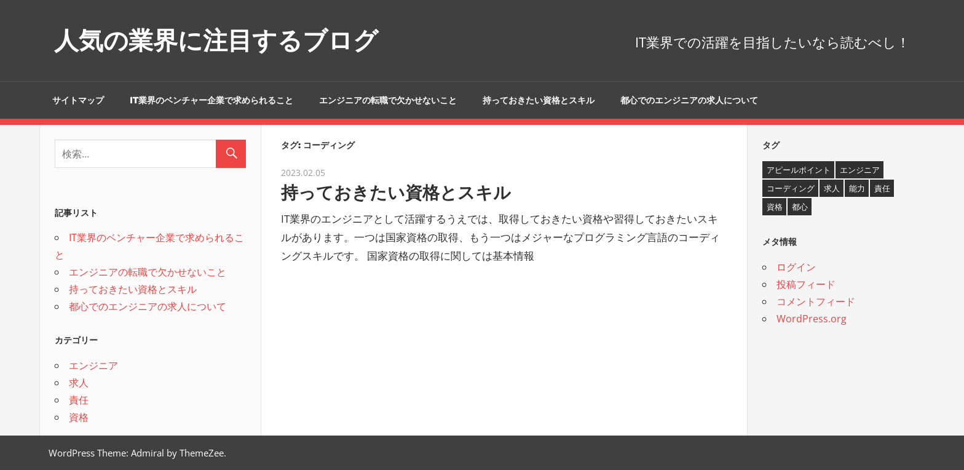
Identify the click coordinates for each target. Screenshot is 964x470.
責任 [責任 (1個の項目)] (882, 188)
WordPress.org (811, 318)
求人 (79, 382)
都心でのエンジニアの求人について (689, 100)
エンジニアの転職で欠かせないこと (388, 100)
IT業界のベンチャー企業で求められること (211, 100)
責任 (79, 400)
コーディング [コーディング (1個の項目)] (791, 188)
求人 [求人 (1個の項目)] (832, 188)
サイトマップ (78, 100)
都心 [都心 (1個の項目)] (800, 206)
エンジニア (93, 365)
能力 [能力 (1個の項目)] (857, 188)
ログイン (796, 267)
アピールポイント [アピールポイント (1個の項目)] (799, 169)
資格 (79, 417)
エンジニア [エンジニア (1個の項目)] (860, 169)
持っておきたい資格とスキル (539, 100)
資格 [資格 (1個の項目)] (775, 206)
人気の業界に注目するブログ (216, 40)
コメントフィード (815, 301)
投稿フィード (806, 284)
